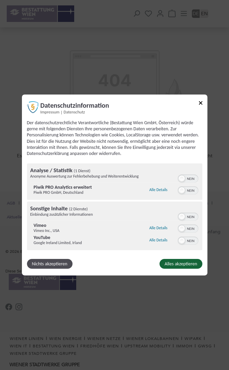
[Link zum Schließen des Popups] (200, 104)
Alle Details (158, 189)
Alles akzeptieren (181, 264)
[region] (114, 207)
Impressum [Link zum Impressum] (50, 111)
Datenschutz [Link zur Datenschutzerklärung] (74, 111)
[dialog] (114, 185)
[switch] (188, 178)
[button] (182, 179)
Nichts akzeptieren (49, 264)
